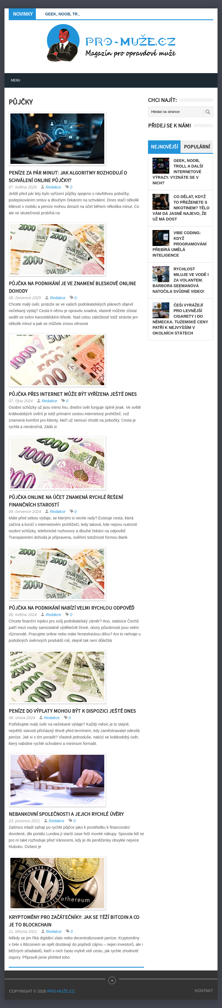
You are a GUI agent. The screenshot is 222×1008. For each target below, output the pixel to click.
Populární (197, 146)
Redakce (53, 187)
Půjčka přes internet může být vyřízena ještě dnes (73, 394)
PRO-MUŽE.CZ (61, 991)
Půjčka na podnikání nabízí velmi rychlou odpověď (71, 608)
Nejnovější (164, 146)
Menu (15, 80)
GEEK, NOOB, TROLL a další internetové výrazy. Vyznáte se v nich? (177, 171)
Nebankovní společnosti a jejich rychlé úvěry (66, 814)
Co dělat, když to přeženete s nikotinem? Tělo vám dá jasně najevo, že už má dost (180, 207)
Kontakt (204, 990)
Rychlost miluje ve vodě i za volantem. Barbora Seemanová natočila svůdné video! (180, 280)
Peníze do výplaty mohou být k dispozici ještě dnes (72, 711)
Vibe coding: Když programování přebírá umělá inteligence (179, 244)
